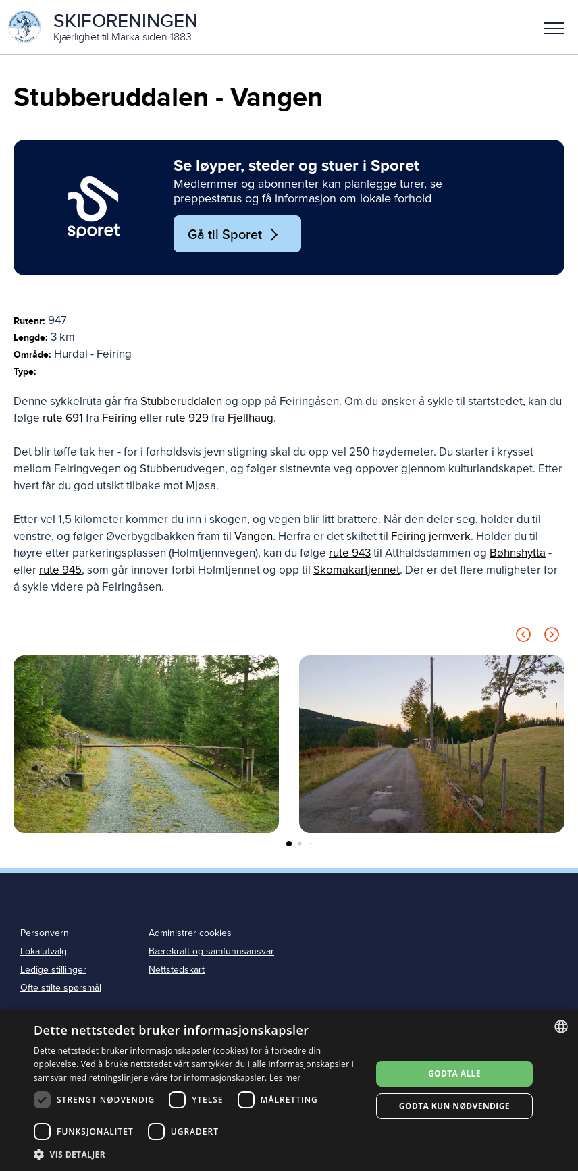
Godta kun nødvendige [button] (454, 1106)
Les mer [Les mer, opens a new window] (285, 1077)
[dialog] (289, 1090)
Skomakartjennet (356, 570)
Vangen (253, 536)
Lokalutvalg (43, 951)
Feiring (119, 418)
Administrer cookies (190, 933)
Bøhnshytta (518, 553)
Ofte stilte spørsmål (60, 987)
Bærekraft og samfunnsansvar (211, 951)
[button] (554, 27)
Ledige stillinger (53, 969)
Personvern (44, 933)
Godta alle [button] (454, 1073)
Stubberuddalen (181, 401)
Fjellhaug (250, 418)
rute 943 (350, 553)
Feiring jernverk (431, 536)
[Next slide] (551, 637)
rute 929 (187, 418)
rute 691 (63, 418)
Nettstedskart (177, 969)
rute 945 (60, 570)
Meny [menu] (554, 28)
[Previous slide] (523, 637)
